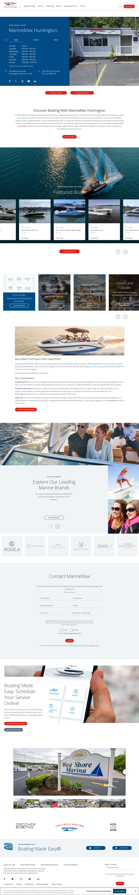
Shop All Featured (69, 251)
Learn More (54, 306)
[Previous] (118, 252)
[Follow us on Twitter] (12, 879)
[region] (69, 891)
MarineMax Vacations (49, 865)
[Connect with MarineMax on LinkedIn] (35, 81)
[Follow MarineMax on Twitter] (15, 81)
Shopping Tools (71, 6)
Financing (50, 6)
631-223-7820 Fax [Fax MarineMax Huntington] (49, 73)
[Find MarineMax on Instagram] (22, 81)
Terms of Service (90, 645)
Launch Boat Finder (19, 306)
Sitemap (19, 884)
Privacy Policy (77, 645)
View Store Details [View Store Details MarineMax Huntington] (56, 93)
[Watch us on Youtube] (30, 879)
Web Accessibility (42, 884)
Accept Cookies (119, 891)
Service (40, 6)
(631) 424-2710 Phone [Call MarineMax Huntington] (51, 71)
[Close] (135, 891)
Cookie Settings (56, 884)
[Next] (125, 252)
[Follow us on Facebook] (4, 879)
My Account (129, 6)
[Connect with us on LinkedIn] (38, 879)
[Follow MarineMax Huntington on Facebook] (9, 81)
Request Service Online (13, 730)
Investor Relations (71, 865)
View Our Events (69, 137)
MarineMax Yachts (28, 865)
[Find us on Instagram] (21, 879)
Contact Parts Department (26, 409)
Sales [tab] (16, 40)
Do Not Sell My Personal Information (99, 891)
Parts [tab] (56, 40)
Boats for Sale (29, 6)
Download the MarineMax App (15, 723)
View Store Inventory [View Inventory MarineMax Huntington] (82, 93)
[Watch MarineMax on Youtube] (29, 81)
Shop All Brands (54, 518)
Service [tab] (35, 40)
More (83, 6)
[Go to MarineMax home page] (12, 3)
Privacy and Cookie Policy (72, 633)
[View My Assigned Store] (12, 7)
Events (58, 6)
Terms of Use (29, 884)
